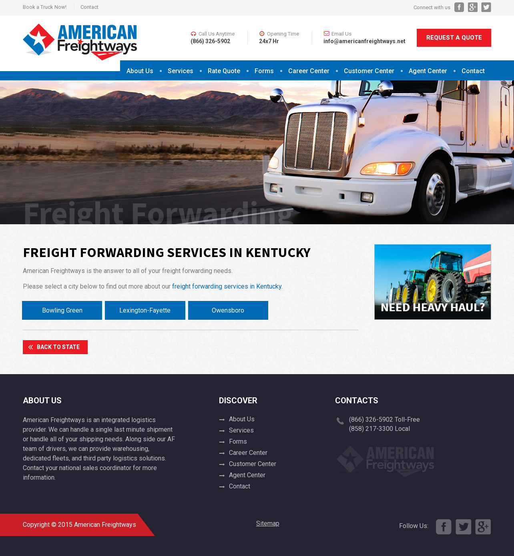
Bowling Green (62, 310)
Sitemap (267, 523)
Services (180, 71)
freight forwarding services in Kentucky (226, 286)
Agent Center (428, 71)
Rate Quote (224, 71)
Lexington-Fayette (145, 310)
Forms (264, 71)
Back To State (58, 347)
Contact (89, 7)
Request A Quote (454, 37)
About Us (139, 71)
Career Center (308, 71)
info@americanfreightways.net (364, 41)
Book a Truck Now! (44, 7)
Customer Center (369, 71)
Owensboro (228, 310)
